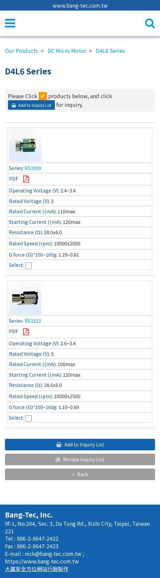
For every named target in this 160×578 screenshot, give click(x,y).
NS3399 (32, 167)
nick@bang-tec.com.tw (54, 553)
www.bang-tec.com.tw (80, 5)
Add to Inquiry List (34, 105)
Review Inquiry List (83, 459)
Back (82, 474)
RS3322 (32, 320)
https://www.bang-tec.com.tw (42, 561)
